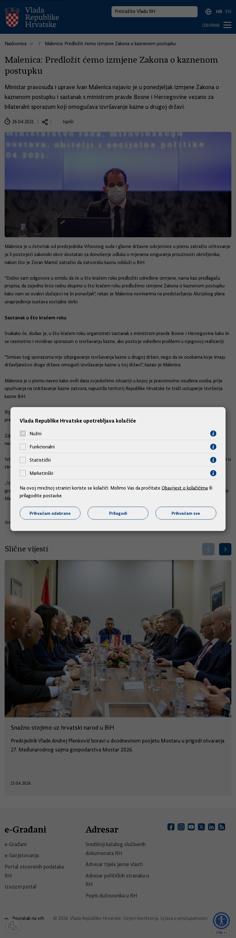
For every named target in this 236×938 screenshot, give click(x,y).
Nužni (35, 433)
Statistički (40, 460)
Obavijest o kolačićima (185, 488)
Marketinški (41, 473)
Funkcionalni (42, 447)
